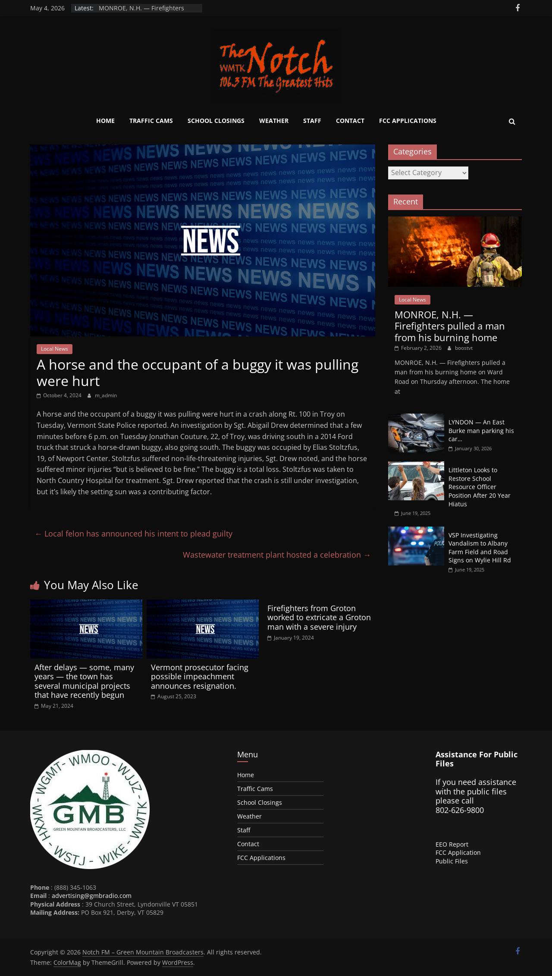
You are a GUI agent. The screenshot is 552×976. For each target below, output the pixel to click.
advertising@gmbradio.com (92, 895)
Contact (350, 120)
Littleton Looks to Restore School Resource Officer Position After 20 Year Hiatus (479, 487)
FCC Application (458, 852)
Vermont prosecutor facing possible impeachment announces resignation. (199, 676)
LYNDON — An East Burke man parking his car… (481, 430)
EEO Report (452, 844)
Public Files (452, 861)
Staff (312, 120)
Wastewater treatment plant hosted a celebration (277, 554)
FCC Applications (407, 120)
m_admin (106, 395)
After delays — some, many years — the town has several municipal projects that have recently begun (84, 681)
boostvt (464, 347)
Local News (54, 348)
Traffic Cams (151, 120)
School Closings (216, 120)
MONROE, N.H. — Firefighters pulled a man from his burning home (450, 326)
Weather (274, 120)
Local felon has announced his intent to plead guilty (133, 533)
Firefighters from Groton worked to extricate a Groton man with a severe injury (319, 617)
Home (105, 120)
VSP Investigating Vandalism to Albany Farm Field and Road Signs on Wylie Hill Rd (479, 548)
